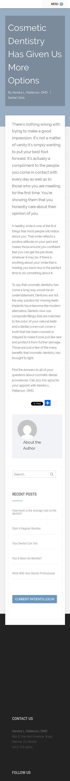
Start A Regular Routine (26, 528)
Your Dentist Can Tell (24, 543)
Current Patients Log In (34, 599)
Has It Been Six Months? (27, 558)
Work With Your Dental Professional (33, 573)
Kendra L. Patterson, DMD (30, 92)
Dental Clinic (16, 98)
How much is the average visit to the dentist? (34, 512)
